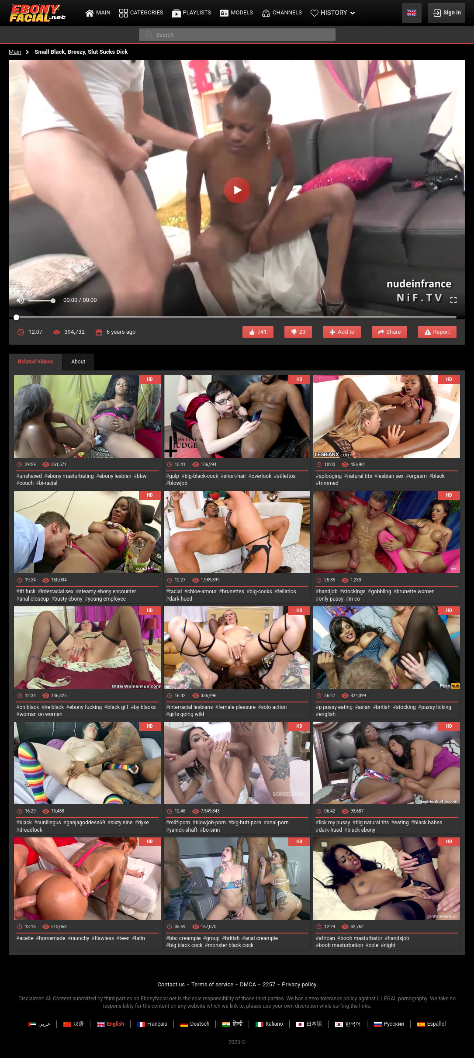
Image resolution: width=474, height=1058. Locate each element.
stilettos (286, 476)
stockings (354, 591)
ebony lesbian (115, 476)
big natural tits (372, 822)
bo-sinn (211, 830)
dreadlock (30, 830)
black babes (428, 822)
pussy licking (436, 707)
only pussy (331, 599)
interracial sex (57, 591)
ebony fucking (85, 707)
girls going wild (186, 714)
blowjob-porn (211, 822)
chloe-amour (202, 591)
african (327, 938)
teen (124, 938)
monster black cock (231, 945)
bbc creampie (185, 938)
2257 (269, 984)
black (438, 476)
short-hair (235, 476)
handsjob (398, 938)
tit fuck (27, 591)
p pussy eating (336, 707)
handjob (328, 591)
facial (175, 591)
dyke (143, 822)
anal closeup (34, 599)
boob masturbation (341, 945)
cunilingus (49, 822)
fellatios (286, 591)
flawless (104, 938)
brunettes (233, 591)
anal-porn (277, 822)
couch (26, 483)
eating (401, 822)
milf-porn (179, 822)
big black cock (185, 945)
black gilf (117, 707)
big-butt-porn (247, 822)
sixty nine (121, 822)
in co (354, 599)
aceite (26, 938)
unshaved (30, 476)
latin (140, 938)
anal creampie (261, 938)
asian (364, 707)
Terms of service (212, 984)
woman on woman (40, 714)
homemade (52, 938)
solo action (274, 707)
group (213, 938)
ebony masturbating (70, 476)
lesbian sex (390, 476)
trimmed (329, 483)
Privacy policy (299, 984)
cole (373, 945)
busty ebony (68, 599)
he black (54, 707)
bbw (142, 476)
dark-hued (180, 599)
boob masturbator (361, 938)
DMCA (248, 984)
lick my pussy (334, 822)
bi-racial (48, 483)
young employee (107, 599)
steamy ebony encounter (107, 591)
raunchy (80, 938)
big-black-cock (201, 476)
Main (15, 51)
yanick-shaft (183, 830)
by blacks (145, 707)
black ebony (361, 830)
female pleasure (237, 707)
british (383, 707)
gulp (174, 476)
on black (29, 707)
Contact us (171, 984)
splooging (330, 476)
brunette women (416, 591)
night (389, 945)
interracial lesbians (191, 707)
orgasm (418, 476)
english (327, 714)
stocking (406, 707)
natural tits (359, 476)
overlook (262, 476)
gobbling (381, 591)
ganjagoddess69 (85, 822)
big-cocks (260, 591)
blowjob (178, 483)
